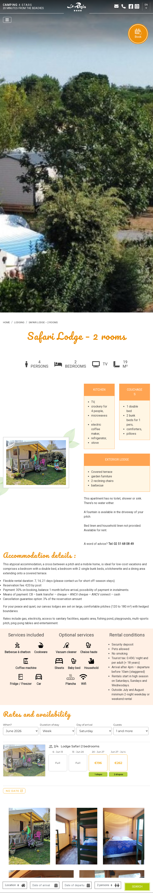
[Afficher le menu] (7, 20)
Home (6, 322)
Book (138, 34)
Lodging (19, 322)
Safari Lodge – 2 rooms (43, 322)
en (146, 4)
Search (137, 886)
